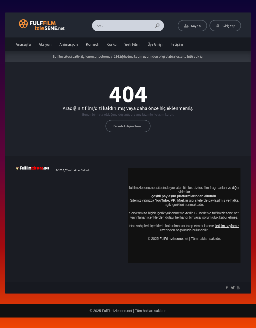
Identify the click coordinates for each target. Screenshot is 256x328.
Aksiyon (45, 44)
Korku (111, 44)
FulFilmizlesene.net (174, 239)
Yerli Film (132, 44)
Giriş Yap (225, 25)
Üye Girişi (155, 44)
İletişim (176, 44)
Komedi (92, 44)
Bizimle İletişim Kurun (128, 126)
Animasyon (69, 44)
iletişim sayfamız (227, 226)
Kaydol (192, 25)
